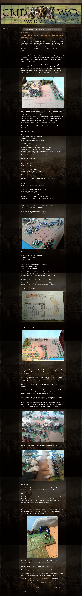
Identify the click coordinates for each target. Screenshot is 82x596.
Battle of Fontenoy (31, 580)
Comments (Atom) (34, 591)
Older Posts (59, 588)
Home (38, 588)
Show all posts (54, 29)
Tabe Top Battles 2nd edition (43, 583)
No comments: (45, 578)
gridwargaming (50, 580)
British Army (41, 580)
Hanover (57, 580)
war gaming (56, 583)
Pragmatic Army (29, 583)
